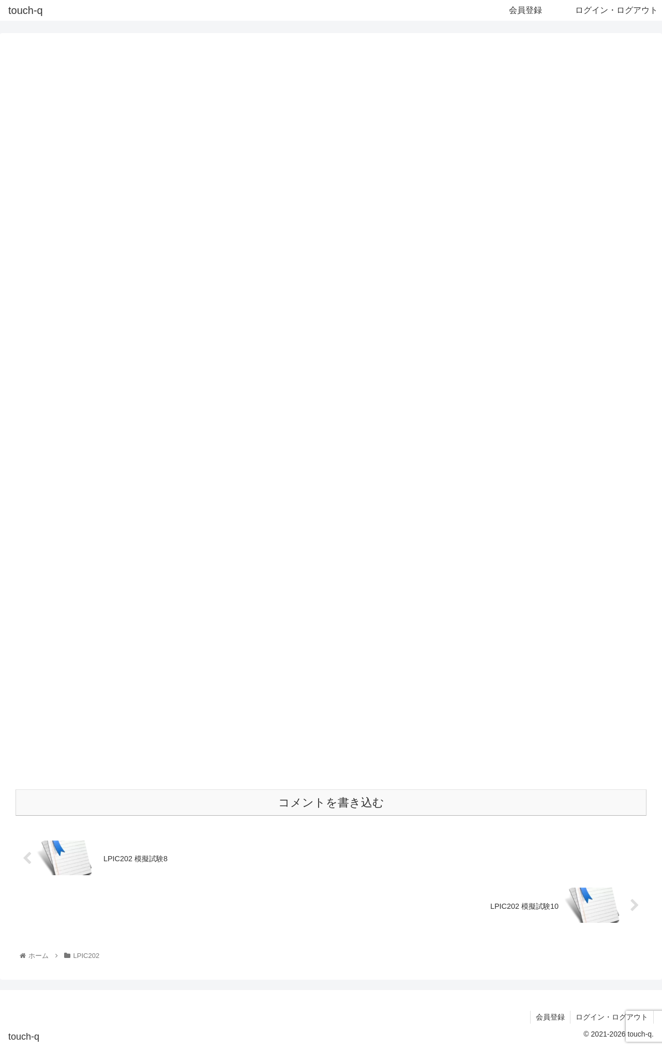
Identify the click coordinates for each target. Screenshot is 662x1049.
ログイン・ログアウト (612, 1017)
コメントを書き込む (331, 802)
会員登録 (550, 1017)
